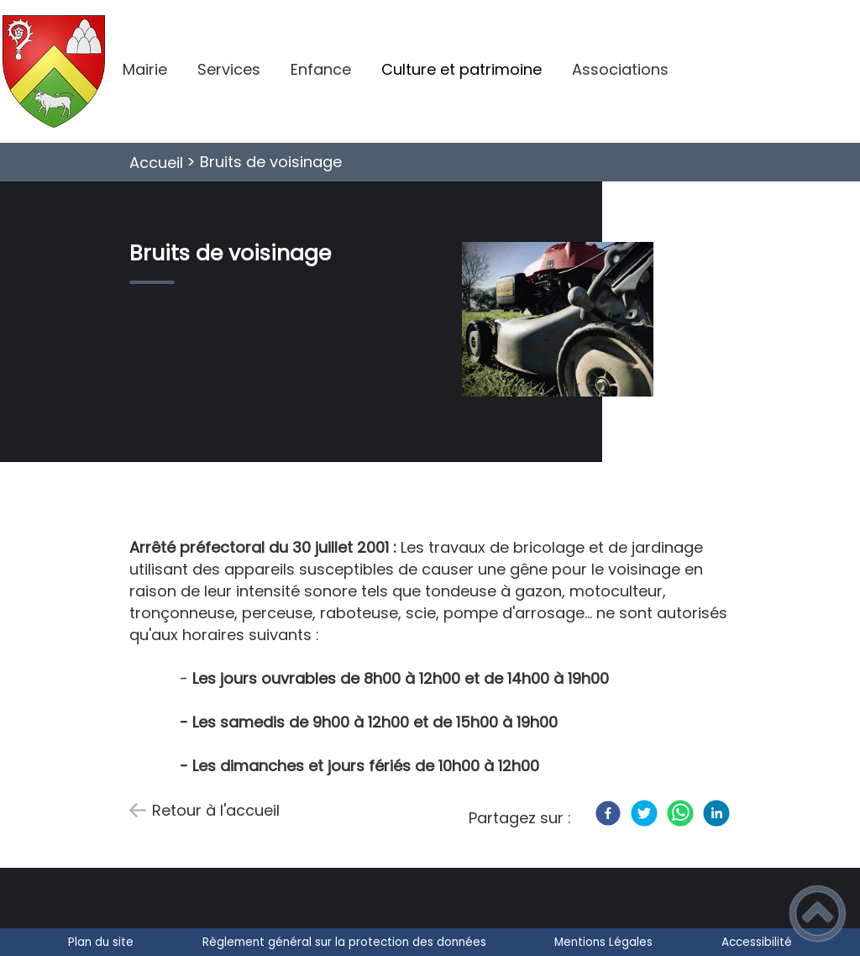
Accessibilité (756, 942)
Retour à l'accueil (216, 810)
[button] (817, 913)
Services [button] (228, 69)
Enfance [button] (321, 69)
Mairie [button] (145, 69)
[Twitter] (644, 813)
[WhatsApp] (680, 813)
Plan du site (101, 942)
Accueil (156, 162)
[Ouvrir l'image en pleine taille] (565, 322)
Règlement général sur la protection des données (344, 942)
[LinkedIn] (716, 813)
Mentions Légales (603, 942)
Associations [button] (620, 69)
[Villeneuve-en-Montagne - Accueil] (54, 71)
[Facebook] (608, 813)
